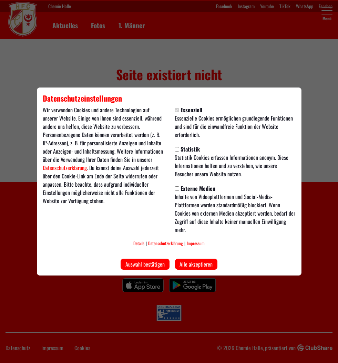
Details (138, 243)
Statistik (187, 149)
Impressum (196, 243)
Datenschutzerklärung (65, 168)
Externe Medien (195, 188)
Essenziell (188, 110)
